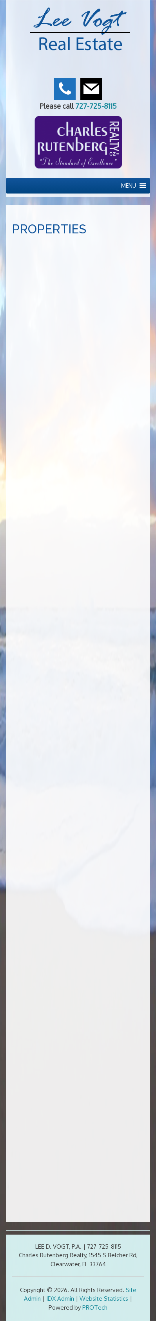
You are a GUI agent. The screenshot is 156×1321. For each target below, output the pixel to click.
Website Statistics (104, 1298)
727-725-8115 (96, 106)
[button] (128, 186)
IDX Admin (60, 1298)
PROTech (94, 1307)
